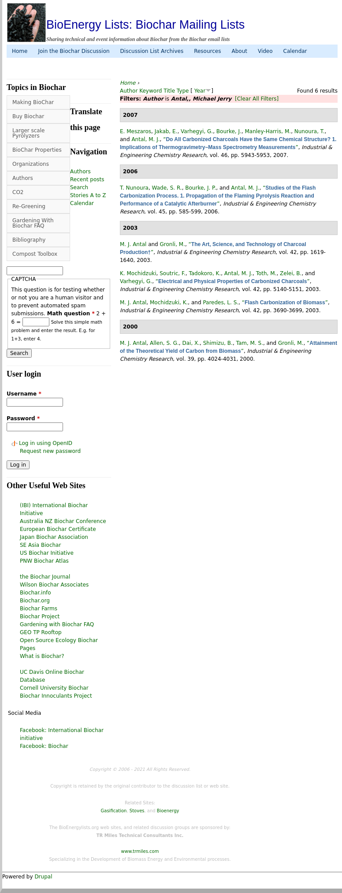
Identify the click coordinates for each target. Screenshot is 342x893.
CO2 (17, 192)
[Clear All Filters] (257, 99)
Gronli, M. (172, 244)
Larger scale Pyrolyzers (28, 133)
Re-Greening (28, 206)
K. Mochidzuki (138, 273)
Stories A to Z (88, 195)
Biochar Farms (38, 608)
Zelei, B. (290, 273)
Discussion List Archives (152, 51)
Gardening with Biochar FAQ (57, 624)
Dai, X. (191, 343)
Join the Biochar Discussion (73, 51)
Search (79, 187)
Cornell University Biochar (54, 688)
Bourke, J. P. (200, 188)
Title (169, 91)
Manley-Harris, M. (268, 131)
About (239, 51)
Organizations (30, 164)
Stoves (137, 810)
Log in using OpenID (45, 443)
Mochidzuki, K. (169, 302)
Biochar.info (35, 593)
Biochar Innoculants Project (56, 696)
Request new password (50, 451)
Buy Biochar (28, 116)
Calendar (295, 51)
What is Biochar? (42, 656)
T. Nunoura (134, 188)
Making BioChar (33, 102)
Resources (207, 51)
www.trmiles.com (140, 851)
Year (199, 91)
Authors (22, 178)
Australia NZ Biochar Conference (63, 521)
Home (19, 51)
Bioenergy (168, 810)
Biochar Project (39, 616)
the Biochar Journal (45, 577)
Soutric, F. (173, 273)
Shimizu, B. (218, 343)
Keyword (150, 91)
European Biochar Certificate (58, 529)
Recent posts (87, 179)
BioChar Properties (37, 150)
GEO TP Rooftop (41, 632)
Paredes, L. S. (220, 302)
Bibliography (28, 240)
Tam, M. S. (249, 343)
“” (218, 196)
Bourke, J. (229, 131)
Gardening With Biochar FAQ (33, 223)
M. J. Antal (133, 244)
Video (265, 51)
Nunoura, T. (309, 131)
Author (129, 91)
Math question (71, 313)
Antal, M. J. (145, 139)
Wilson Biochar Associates (54, 585)
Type (183, 91)
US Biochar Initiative (47, 553)
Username (24, 394)
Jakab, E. (166, 131)
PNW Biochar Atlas (44, 561)
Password (23, 418)
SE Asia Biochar (40, 545)
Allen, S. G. (164, 343)
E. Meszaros (135, 131)
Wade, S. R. (167, 188)
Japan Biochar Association (54, 537)
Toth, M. (266, 273)
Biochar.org (35, 601)
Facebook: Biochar (44, 746)
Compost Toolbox (34, 254)
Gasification (114, 810)
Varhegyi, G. (197, 131)
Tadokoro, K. (205, 273)
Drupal (43, 877)
